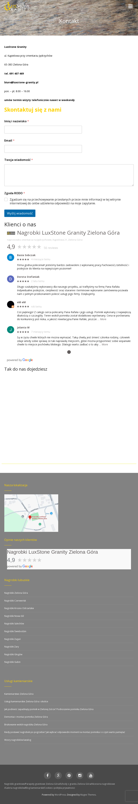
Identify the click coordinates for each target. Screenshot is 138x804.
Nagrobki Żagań (12, 639)
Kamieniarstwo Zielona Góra (18, 693)
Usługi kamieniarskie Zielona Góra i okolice (26, 701)
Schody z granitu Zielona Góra (75, 783)
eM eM (21, 302)
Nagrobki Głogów (13, 654)
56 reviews (51, 248)
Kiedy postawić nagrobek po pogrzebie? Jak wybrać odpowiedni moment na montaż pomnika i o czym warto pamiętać (64, 732)
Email (9, 140)
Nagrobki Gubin (12, 662)
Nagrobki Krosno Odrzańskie (19, 608)
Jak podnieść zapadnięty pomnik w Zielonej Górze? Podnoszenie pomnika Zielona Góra (48, 709)
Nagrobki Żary (11, 646)
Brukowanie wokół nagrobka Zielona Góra (25, 724)
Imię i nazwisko (16, 121)
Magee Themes (88, 794)
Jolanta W (23, 327)
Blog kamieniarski (34, 787)
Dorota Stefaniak (28, 276)
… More (101, 319)
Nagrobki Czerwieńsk (15, 600)
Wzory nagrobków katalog (17, 739)
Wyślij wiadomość (20, 213)
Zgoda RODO (14, 193)
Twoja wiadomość (18, 160)
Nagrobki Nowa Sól (14, 616)
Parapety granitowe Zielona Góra (42, 783)
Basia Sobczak (26, 255)
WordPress (60, 794)
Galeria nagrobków (15, 787)
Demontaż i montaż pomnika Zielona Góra (26, 716)
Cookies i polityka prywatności (59, 787)
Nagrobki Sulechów (14, 623)
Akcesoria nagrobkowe (103, 783)
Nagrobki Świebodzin (15, 631)
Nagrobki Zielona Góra (16, 592)
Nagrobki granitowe (14, 783)
